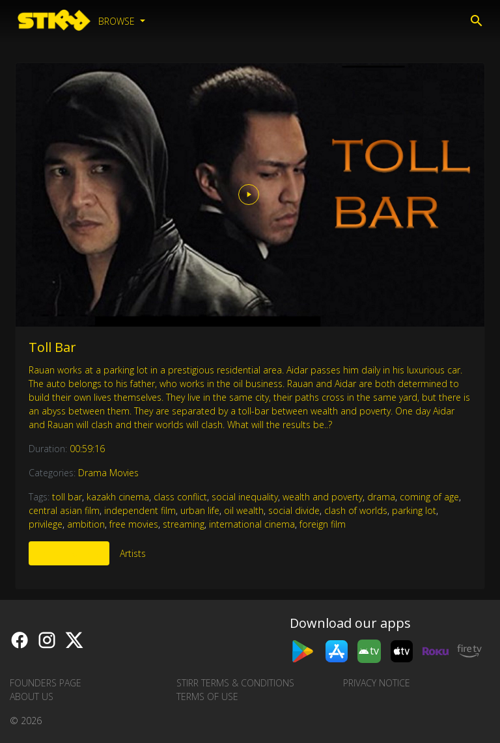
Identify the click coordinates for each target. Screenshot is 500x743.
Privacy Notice (376, 683)
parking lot (414, 510)
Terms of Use (207, 696)
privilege (45, 524)
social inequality (245, 497)
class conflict (180, 497)
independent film (140, 510)
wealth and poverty (323, 497)
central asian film (64, 510)
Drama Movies (108, 472)
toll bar (67, 497)
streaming (183, 524)
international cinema (252, 524)
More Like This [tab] (69, 553)
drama (381, 497)
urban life (199, 510)
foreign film (322, 524)
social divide (294, 510)
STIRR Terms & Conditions (235, 683)
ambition (86, 524)
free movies (133, 524)
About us (31, 696)
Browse (117, 21)
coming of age (429, 497)
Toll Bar (52, 347)
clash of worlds (355, 510)
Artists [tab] (133, 553)
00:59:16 (87, 448)
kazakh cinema (118, 497)
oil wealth (244, 510)
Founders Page (45, 683)
